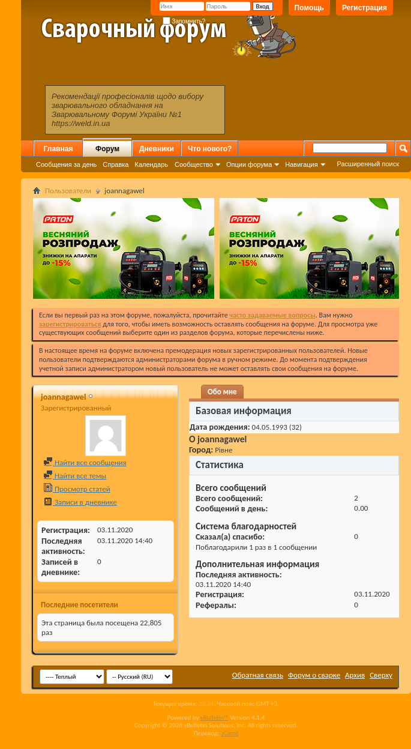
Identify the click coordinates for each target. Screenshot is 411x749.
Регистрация (364, 8)
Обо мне (222, 391)
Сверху (381, 674)
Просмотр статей (76, 488)
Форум (107, 149)
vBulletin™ (214, 717)
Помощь (309, 8)
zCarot (230, 733)
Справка (115, 164)
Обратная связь (257, 674)
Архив (355, 674)
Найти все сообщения (85, 462)
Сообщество (194, 164)
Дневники (156, 149)
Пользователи (68, 190)
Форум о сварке (314, 674)
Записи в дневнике (80, 502)
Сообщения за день (66, 164)
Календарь (151, 164)
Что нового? (210, 149)
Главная (58, 149)
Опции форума (249, 164)
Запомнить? (184, 21)
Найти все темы (74, 475)
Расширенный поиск (368, 163)
